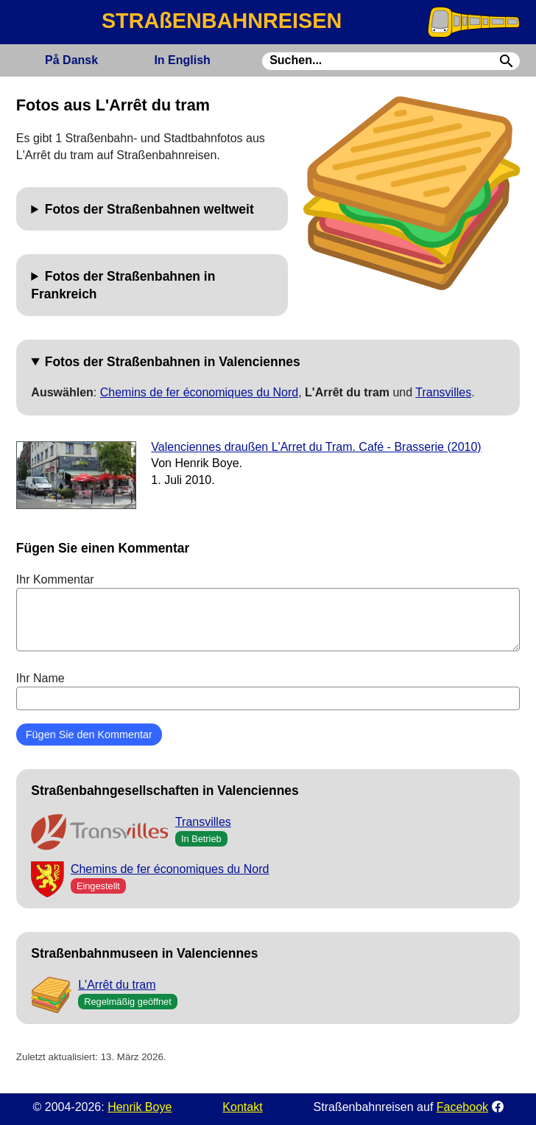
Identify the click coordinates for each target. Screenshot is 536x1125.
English (182, 60)
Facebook (462, 1107)
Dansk (71, 60)
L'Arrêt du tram (116, 984)
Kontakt (242, 1107)
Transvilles (443, 392)
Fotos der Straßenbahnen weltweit (149, 209)
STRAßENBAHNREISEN (222, 20)
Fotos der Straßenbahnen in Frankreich (123, 285)
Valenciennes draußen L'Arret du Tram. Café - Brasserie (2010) (316, 447)
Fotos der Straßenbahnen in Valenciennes (172, 361)
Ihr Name (268, 691)
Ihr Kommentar (268, 612)
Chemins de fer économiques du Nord (199, 392)
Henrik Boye (139, 1107)
